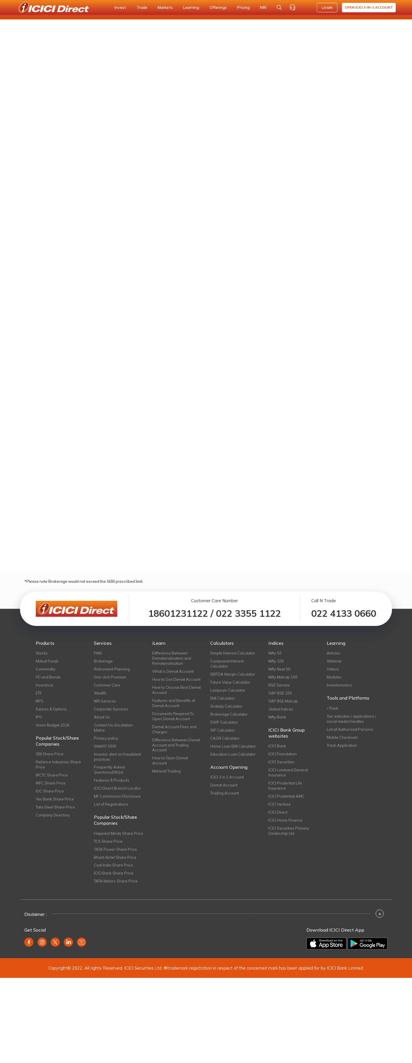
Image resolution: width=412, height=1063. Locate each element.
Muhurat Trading (166, 771)
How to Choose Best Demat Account (176, 690)
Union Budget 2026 (53, 725)
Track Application (342, 745)
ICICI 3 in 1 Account (227, 777)
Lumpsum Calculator (227, 690)
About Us (102, 717)
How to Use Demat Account (176, 679)
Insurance (44, 685)
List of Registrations (111, 804)
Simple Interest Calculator (232, 653)
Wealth (100, 693)
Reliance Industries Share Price (58, 764)
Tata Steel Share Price (55, 807)
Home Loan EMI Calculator (233, 746)
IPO (39, 717)
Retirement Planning (112, 669)
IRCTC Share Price (52, 775)
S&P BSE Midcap (283, 701)
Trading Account (224, 793)
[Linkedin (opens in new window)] (68, 942)
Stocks (42, 653)
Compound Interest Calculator (227, 663)
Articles (333, 653)
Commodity (46, 669)
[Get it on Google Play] (368, 944)
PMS (98, 653)
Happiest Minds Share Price (118, 833)
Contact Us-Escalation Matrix (113, 727)
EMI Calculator (222, 698)
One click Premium (110, 677)
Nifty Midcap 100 (283, 677)
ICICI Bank (277, 746)
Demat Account (223, 785)
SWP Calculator (224, 722)
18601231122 (178, 613)
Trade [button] (141, 7)
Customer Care (107, 685)
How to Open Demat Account (170, 760)
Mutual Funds (47, 661)
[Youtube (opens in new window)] (81, 942)
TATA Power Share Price (115, 849)
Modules (334, 677)
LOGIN (327, 7)
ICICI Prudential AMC (286, 796)
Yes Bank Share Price (55, 799)
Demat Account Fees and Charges (174, 729)
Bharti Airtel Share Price (115, 857)
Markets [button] (165, 7)
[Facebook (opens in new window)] (28, 942)
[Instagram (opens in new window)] (42, 942)
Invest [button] (120, 7)
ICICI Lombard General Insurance (288, 772)
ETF (39, 693)
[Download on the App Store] (326, 944)
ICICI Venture (279, 804)
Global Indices (280, 709)
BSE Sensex (279, 685)
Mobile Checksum (342, 737)
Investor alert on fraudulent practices (117, 757)
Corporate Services (111, 709)
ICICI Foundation (282, 754)
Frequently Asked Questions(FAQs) (109, 769)
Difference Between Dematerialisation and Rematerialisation (171, 658)
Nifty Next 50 (279, 669)
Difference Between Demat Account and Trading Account (176, 745)
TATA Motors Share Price (116, 881)
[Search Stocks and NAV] (279, 7)
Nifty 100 (276, 661)
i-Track (332, 708)
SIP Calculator (222, 730)
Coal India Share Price (113, 865)
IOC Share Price (50, 791)
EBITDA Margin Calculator (232, 674)
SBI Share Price (50, 754)
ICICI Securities (281, 762)
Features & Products (111, 780)
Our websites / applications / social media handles (351, 719)
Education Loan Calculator (233, 754)
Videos (333, 669)
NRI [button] (263, 7)
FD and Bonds (48, 677)
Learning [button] (191, 7)
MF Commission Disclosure (117, 796)
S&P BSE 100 (280, 693)
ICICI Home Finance (285, 820)
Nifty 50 (275, 653)
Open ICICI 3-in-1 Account (369, 7)
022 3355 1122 (248, 613)
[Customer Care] (292, 7)
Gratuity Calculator (226, 706)
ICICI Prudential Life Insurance (285, 785)
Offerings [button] (218, 7)
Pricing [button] (243, 7)
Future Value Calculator (230, 682)
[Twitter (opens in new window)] (55, 942)
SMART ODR (105, 746)
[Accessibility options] (305, 7)
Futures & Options (51, 709)
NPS (39, 701)
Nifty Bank (277, 717)
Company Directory (53, 815)
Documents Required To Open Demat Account (173, 716)
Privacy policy (106, 738)
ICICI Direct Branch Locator (117, 788)
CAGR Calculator (225, 738)
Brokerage (103, 661)
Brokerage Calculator (229, 714)
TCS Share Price (108, 841)
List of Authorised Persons (350, 729)
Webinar (334, 661)
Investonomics (339, 685)
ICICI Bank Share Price (113, 873)
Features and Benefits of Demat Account (173, 703)
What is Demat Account (173, 671)
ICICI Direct (278, 812)
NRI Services (105, 701)
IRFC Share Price (51, 783)
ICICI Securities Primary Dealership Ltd (288, 831)
